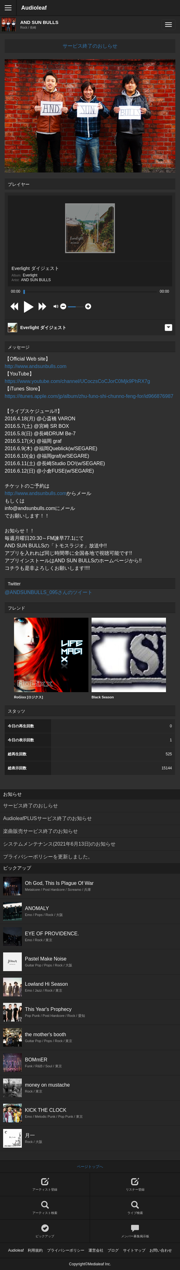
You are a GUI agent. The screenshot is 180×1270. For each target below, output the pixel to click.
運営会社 (95, 1250)
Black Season (129, 658)
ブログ (113, 1250)
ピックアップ (45, 1231)
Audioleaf (34, 8)
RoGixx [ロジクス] (51, 658)
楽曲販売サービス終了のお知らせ (40, 831)
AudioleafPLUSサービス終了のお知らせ (47, 818)
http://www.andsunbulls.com (35, 366)
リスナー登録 (135, 1184)
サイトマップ (134, 1250)
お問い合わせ (160, 1250)
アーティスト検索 (45, 1208)
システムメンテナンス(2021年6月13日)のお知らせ (59, 844)
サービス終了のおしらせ (90, 46)
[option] (51, 658)
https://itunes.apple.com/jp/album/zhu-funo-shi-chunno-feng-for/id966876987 (89, 396)
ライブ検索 (135, 1208)
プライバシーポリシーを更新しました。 (48, 856)
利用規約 (35, 1250)
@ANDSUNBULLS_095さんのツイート (48, 592)
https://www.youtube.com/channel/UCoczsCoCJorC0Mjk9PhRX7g (77, 381)
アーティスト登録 (45, 1184)
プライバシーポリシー (65, 1250)
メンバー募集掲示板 (135, 1231)
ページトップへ (90, 1166)
